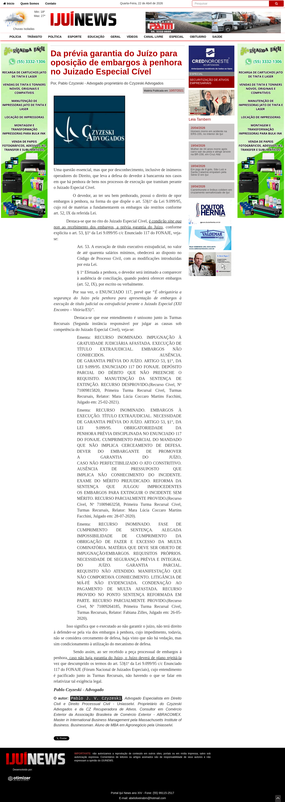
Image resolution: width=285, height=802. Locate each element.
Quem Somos (29, 3)
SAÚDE (217, 36)
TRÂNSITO (34, 36)
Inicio (10, 3)
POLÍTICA (55, 36)
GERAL (116, 36)
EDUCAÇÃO (96, 36)
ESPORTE (74, 36)
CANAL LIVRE (153, 36)
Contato (50, 3)
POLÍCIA (15, 36)
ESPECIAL (176, 36)
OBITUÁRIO (198, 36)
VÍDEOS (132, 36)
